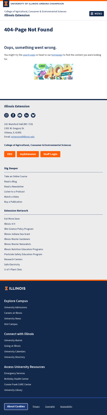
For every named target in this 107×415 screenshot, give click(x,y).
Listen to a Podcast (14, 191)
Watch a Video (11, 197)
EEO (9, 154)
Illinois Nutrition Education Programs (23, 249)
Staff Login (50, 154)
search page (29, 55)
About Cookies (16, 406)
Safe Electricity (12, 264)
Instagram (6, 115)
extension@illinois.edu (22, 137)
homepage (57, 55)
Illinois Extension (17, 15)
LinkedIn (26, 115)
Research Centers (13, 259)
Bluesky (33, 115)
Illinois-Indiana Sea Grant (17, 234)
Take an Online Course (15, 176)
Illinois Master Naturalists (17, 244)
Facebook (13, 115)
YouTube (20, 115)
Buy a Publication (13, 202)
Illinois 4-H (9, 224)
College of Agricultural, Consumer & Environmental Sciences (35, 11)
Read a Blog (10, 181)
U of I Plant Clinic (13, 269)
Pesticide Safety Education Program (23, 254)
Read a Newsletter (14, 186)
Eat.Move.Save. (12, 218)
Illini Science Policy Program (18, 229)
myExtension (28, 154)
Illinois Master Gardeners (17, 239)
